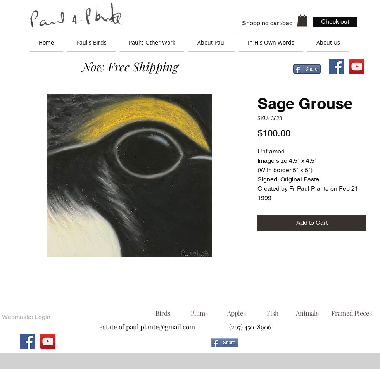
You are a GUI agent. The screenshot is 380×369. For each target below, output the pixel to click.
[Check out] (335, 22)
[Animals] (307, 313)
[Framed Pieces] (351, 313)
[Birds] (162, 313)
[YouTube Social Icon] (356, 66)
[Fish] (272, 313)
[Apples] (236, 313)
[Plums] (199, 313)
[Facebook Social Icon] (336, 66)
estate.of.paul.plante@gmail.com (147, 326)
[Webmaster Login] (26, 317)
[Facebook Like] (304, 345)
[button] (302, 20)
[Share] (307, 69)
